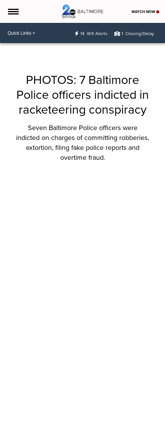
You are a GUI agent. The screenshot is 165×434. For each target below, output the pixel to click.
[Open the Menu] (13, 11)
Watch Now (145, 11)
